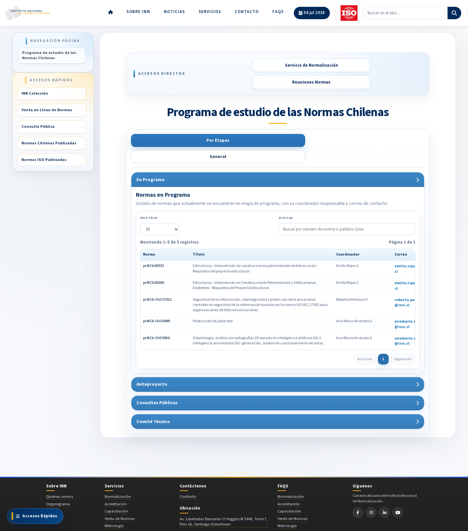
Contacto (247, 10)
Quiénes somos (59, 480)
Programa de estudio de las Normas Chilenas (49, 55)
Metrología (114, 509)
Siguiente (403, 343)
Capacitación (116, 495)
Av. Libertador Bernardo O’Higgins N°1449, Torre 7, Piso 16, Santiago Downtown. (224, 505)
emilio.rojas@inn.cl (411, 252)
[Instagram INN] (371, 496)
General (201, 140)
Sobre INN (138, 10)
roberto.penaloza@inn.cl (411, 286)
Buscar (286, 201)
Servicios (210, 10)
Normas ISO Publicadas (44, 160)
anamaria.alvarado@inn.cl (411, 308)
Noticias (174, 10)
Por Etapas (153, 140)
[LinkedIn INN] (384, 496)
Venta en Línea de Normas (47, 110)
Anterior (364, 343)
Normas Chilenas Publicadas (49, 143)
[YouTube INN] (398, 496)
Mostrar (147, 201)
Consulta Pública (38, 127)
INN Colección (35, 94)
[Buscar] (454, 12)
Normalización (118, 480)
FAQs (278, 10)
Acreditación (116, 487)
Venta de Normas (120, 502)
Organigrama (58, 487)
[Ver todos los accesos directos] (35, 516)
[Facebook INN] (358, 496)
